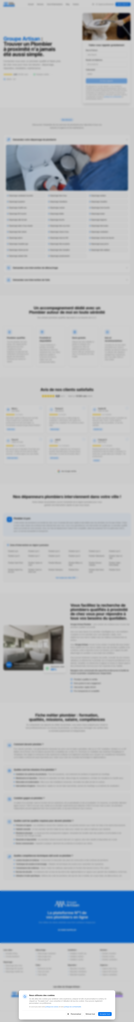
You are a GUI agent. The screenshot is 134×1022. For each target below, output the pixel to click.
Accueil (31, 4)
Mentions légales (41, 1014)
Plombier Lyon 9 (74, 556)
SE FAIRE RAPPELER (67, 930)
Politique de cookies (80, 1014)
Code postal (90, 70)
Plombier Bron (74, 570)
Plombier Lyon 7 (34, 556)
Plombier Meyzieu (55, 563)
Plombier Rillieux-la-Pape (76, 564)
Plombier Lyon (13, 551)
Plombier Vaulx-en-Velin (116, 557)
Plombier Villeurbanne (96, 556)
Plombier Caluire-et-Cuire (35, 564)
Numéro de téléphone (94, 60)
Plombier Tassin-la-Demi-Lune (35, 571)
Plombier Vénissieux (56, 570)
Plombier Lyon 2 (54, 551)
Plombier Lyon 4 (94, 551)
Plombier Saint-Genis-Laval (96, 571)
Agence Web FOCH (88, 1018)
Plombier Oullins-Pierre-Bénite (115, 564)
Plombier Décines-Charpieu (95, 564)
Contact (76, 4)
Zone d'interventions (55, 4)
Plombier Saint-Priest (15, 563)
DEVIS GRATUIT (123, 4)
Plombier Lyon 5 (114, 551)
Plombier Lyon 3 (74, 551)
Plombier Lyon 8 (54, 556)
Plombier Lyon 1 (33, 551)
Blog (67, 4)
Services (40, 4)
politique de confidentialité (112, 97)
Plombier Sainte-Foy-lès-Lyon (15, 571)
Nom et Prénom (91, 50)
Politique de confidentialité (59, 1014)
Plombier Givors (114, 570)
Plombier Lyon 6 (14, 556)
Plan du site (95, 1014)
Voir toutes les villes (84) (67, 578)
